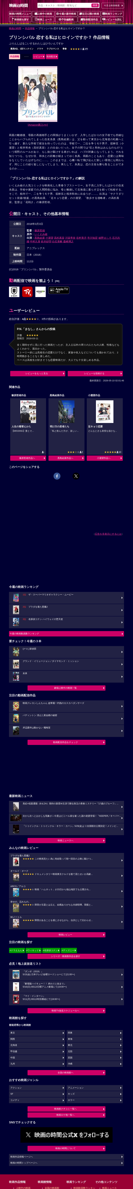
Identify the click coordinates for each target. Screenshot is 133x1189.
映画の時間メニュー (20, 13)
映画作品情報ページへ (21, 1157)
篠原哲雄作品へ (27, 458)
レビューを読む (112, 19)
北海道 (13, 1045)
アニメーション (76, 1088)
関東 (70, 1033)
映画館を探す (20, 19)
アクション (16, 1088)
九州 (12, 1064)
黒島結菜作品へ (65, 458)
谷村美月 (81, 237)
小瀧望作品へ (103, 458)
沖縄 (70, 1064)
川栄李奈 (70, 237)
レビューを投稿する (94, 373)
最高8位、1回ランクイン (21, 49)
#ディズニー (68, 950)
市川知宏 (92, 237)
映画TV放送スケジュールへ (65, 1010)
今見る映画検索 (112, 5)
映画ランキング (112, 13)
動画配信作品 (89, 19)
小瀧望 (49, 237)
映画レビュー (65, 934)
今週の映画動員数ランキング (24, 633)
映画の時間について (65, 1148)
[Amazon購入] (38, 124)
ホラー (71, 1100)
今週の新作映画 (66, 13)
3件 (79, 49)
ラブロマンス (53, 49)
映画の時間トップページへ (23, 1163)
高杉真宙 (59, 237)
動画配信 (51, 56)
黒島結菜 (39, 237)
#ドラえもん (16, 950)
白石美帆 (57, 241)
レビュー (37, 56)
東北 (70, 1045)
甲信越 (13, 1051)
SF (11, 1094)
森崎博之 (68, 241)
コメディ (14, 1100)
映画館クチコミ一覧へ (65, 1109)
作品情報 (30, 28)
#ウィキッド (32, 950)
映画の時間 (15, 28)
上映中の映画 (43, 13)
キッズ (71, 1094)
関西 (12, 1039)
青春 (65, 49)
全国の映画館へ (65, 1072)
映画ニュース (43, 19)
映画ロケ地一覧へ (65, 1115)
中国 (12, 1057)
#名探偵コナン (50, 950)
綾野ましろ (105, 237)
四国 (70, 1057)
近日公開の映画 (89, 13)
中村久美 (35, 241)
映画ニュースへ (65, 840)
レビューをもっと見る (36, 373)
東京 (12, 1033)
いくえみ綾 (40, 234)
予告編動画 (66, 19)
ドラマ (40, 49)
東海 (70, 1039)
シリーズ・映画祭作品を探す (65, 956)
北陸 (70, 1051)
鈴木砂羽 (46, 241)
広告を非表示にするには (108, 534)
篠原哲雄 (39, 230)
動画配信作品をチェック (65, 742)
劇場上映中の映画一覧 (65, 688)
